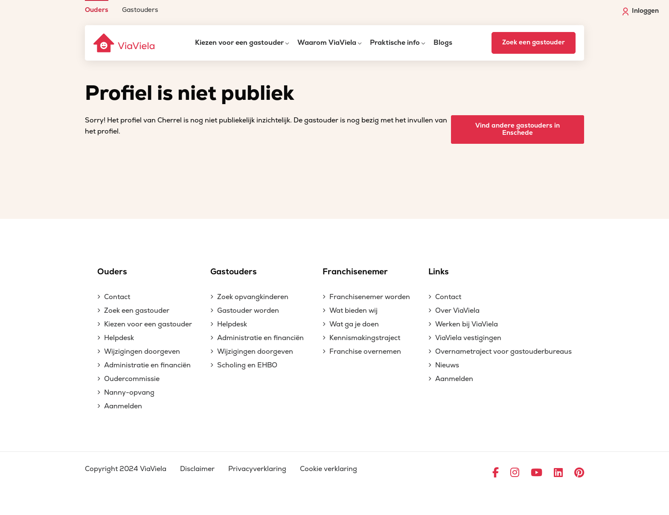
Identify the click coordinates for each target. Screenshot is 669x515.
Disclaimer (197, 469)
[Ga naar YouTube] (536, 473)
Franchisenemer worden (369, 297)
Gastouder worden (248, 310)
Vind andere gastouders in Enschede (517, 129)
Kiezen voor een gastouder (239, 42)
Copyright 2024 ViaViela (125, 469)
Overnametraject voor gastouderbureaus (503, 351)
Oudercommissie (132, 379)
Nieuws (447, 365)
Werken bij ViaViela (466, 324)
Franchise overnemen (365, 351)
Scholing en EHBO (247, 365)
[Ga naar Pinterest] (579, 473)
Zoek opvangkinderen (252, 297)
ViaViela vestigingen (468, 338)
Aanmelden (123, 406)
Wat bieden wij (353, 310)
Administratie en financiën (147, 365)
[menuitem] (96, 6)
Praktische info (395, 42)
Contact (117, 297)
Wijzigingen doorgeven (142, 351)
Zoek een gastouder (533, 42)
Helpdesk (119, 338)
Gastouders (140, 9)
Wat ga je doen (354, 324)
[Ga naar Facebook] (495, 473)
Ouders (96, 9)
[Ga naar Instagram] (514, 473)
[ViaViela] (124, 42)
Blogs (442, 42)
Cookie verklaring (328, 469)
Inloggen (640, 11)
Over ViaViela (457, 310)
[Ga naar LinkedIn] (558, 473)
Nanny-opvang (129, 392)
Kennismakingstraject (364, 338)
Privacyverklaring (257, 469)
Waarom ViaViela (326, 42)
